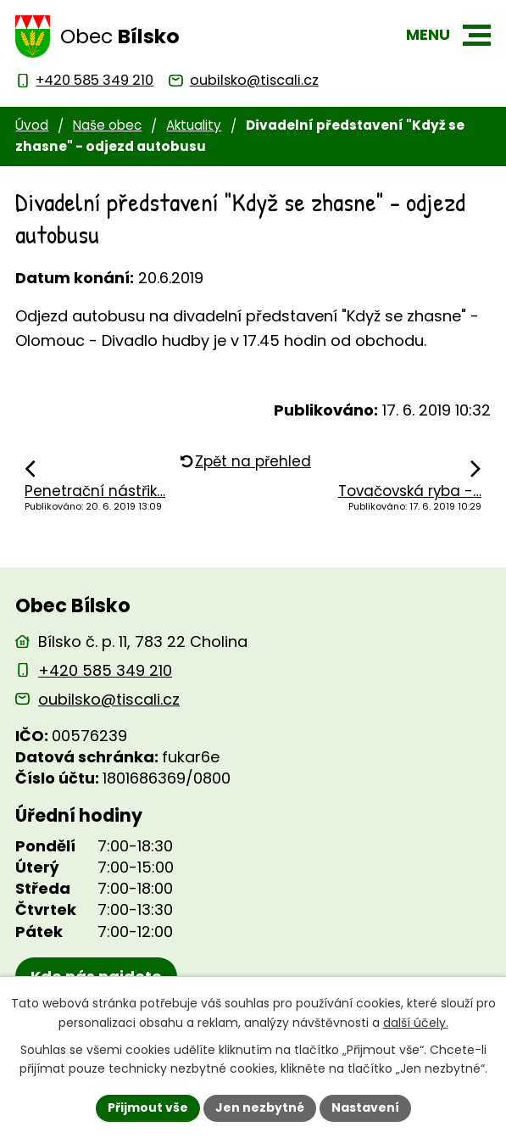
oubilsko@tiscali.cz (109, 699)
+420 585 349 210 (105, 670)
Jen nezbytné (259, 1107)
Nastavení (365, 1107)
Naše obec (107, 125)
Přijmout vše (148, 1107)
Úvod (31, 125)
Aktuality (193, 125)
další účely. (415, 1022)
